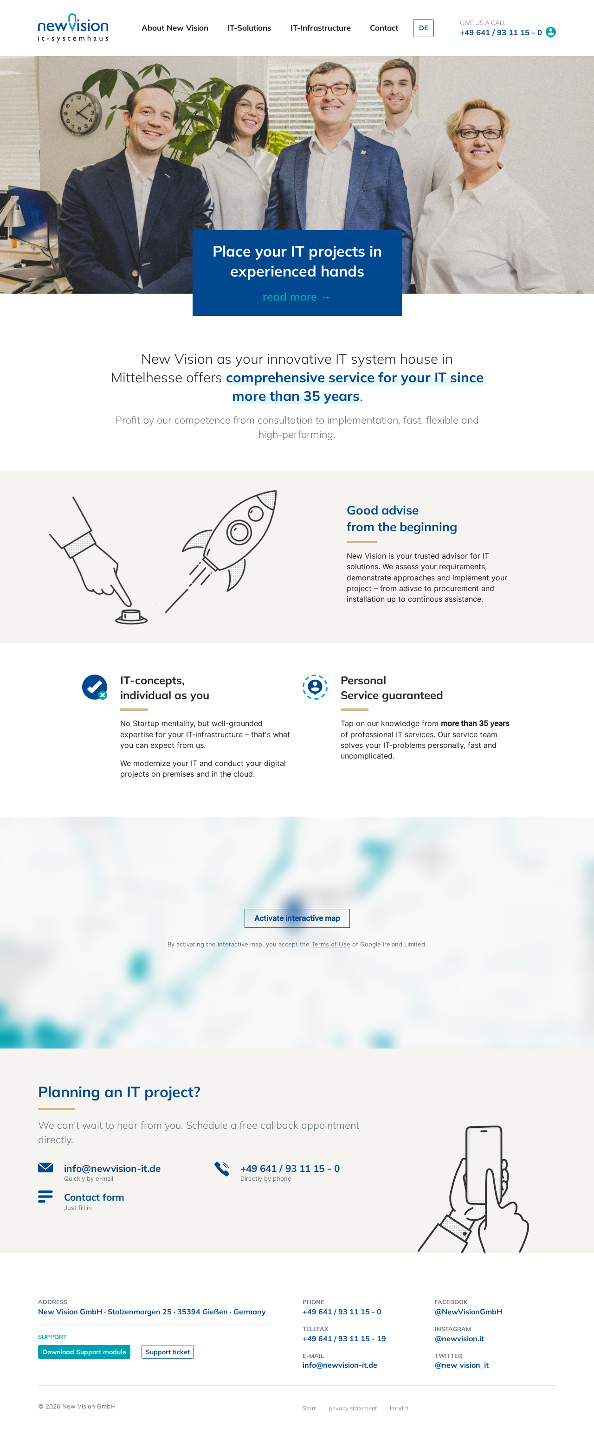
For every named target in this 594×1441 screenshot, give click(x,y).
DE (423, 28)
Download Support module (84, 1352)
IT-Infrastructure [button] (322, 27)
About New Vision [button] (176, 27)
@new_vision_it (462, 1365)
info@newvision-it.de (340, 1365)
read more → (297, 296)
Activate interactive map (297, 918)
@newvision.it (459, 1338)
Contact (384, 27)
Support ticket (168, 1352)
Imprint (399, 1408)
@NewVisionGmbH (468, 1311)
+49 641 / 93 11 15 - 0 (501, 32)
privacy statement (353, 1408)
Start (309, 1408)
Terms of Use (330, 944)
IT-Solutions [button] (250, 27)
